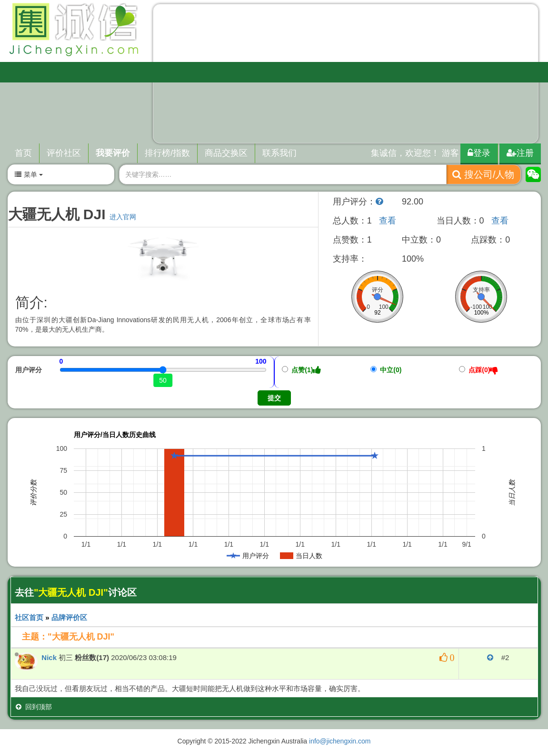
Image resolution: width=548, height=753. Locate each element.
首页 (23, 153)
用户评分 (28, 370)
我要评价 (113, 153)
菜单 (28, 174)
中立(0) (386, 370)
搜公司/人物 (483, 174)
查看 (387, 220)
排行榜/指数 (167, 153)
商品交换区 (226, 153)
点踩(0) (478, 370)
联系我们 (279, 153)
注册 (520, 153)
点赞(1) (301, 370)
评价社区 (64, 153)
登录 (479, 153)
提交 (274, 398)
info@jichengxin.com (339, 741)
